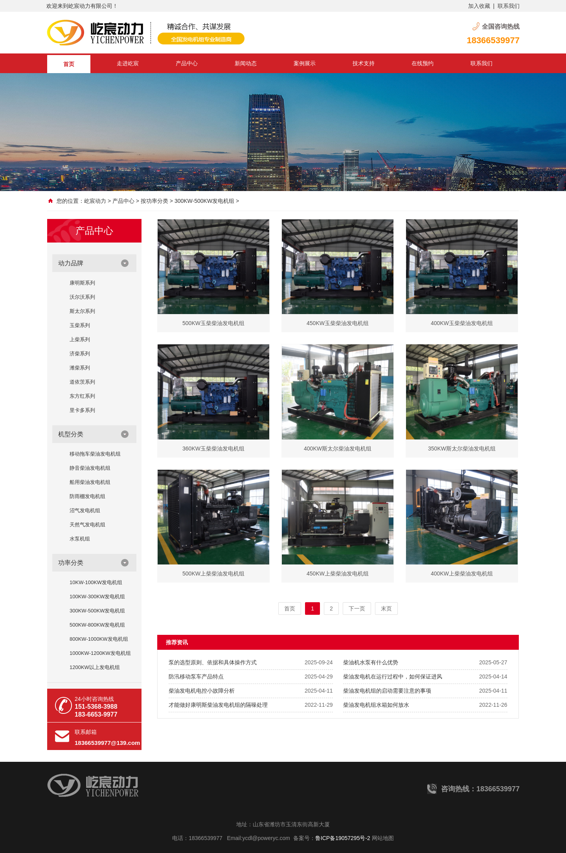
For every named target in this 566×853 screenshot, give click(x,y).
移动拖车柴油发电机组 (95, 454)
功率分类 (70, 562)
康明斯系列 (82, 283)
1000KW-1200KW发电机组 (100, 653)
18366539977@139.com (107, 742)
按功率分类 (154, 201)
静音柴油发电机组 (90, 468)
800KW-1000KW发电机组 (99, 639)
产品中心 (187, 63)
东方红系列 (82, 396)
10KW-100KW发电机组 (96, 582)
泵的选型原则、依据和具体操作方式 (213, 662)
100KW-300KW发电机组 (97, 596)
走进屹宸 (128, 63)
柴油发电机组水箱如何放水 (376, 705)
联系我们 (509, 6)
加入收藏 (479, 6)
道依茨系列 (82, 382)
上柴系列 (80, 339)
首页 (68, 64)
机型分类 (70, 434)
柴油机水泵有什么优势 (370, 662)
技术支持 (364, 63)
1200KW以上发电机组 (95, 667)
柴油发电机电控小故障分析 (202, 691)
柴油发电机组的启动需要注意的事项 (387, 691)
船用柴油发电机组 (90, 482)
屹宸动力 (95, 201)
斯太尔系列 (82, 311)
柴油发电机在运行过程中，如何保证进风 (392, 676)
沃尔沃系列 (82, 297)
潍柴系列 (80, 368)
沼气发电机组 (85, 510)
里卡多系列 (82, 410)
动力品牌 (70, 263)
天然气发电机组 (87, 525)
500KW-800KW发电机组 (97, 625)
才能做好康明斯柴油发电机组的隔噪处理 (218, 705)
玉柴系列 (80, 325)
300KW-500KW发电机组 (204, 201)
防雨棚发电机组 (87, 496)
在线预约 (423, 63)
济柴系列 (80, 354)
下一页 (357, 608)
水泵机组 (80, 539)
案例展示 (305, 63)
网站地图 (383, 838)
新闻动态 (246, 63)
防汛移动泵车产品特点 (196, 676)
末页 (386, 608)
